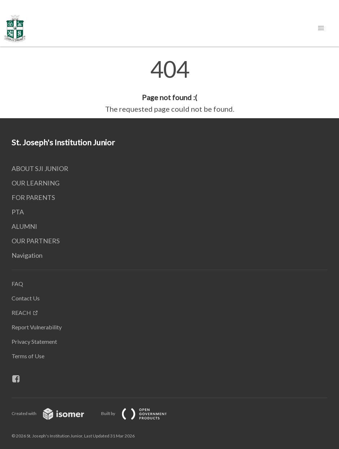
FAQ (17, 283)
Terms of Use (28, 355)
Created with (54, 413)
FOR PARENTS (33, 197)
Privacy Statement (34, 341)
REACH (21, 312)
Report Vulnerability (37, 327)
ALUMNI (24, 226)
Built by (139, 413)
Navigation (27, 255)
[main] (169, 86)
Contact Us (26, 298)
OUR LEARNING (36, 183)
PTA (18, 212)
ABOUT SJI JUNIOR (40, 168)
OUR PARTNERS (36, 241)
